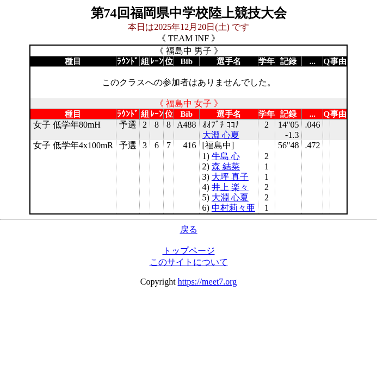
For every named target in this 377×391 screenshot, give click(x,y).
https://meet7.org (207, 281)
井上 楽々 (230, 187)
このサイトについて (189, 262)
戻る (188, 229)
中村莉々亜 (233, 207)
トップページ (189, 250)
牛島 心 (226, 156)
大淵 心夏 (220, 135)
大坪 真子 (230, 176)
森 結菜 (226, 166)
